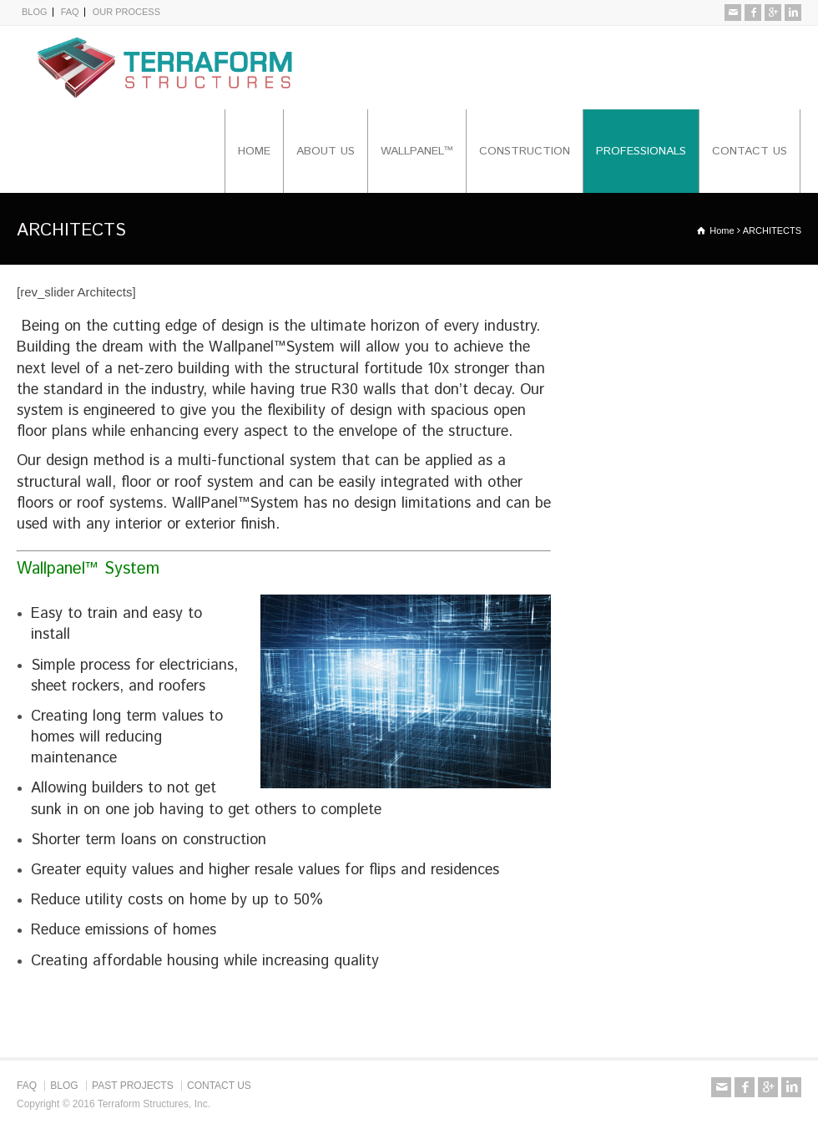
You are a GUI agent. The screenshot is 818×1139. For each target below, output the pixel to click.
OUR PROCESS (126, 12)
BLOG (35, 12)
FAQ (70, 12)
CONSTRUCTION (524, 151)
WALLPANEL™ (417, 151)
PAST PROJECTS (133, 1085)
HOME (254, 151)
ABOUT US (325, 151)
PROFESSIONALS (641, 151)
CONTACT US (749, 151)
